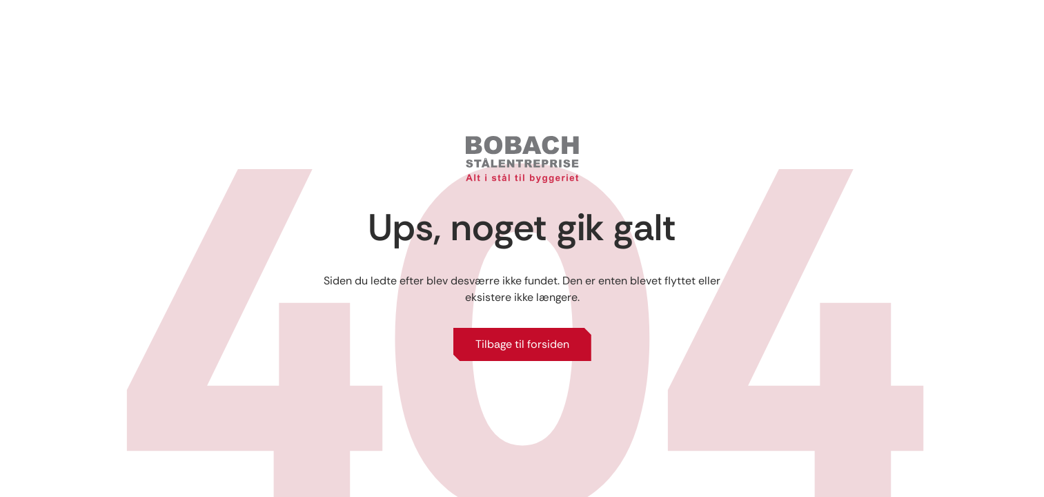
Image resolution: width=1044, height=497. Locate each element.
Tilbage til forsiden (522, 344)
